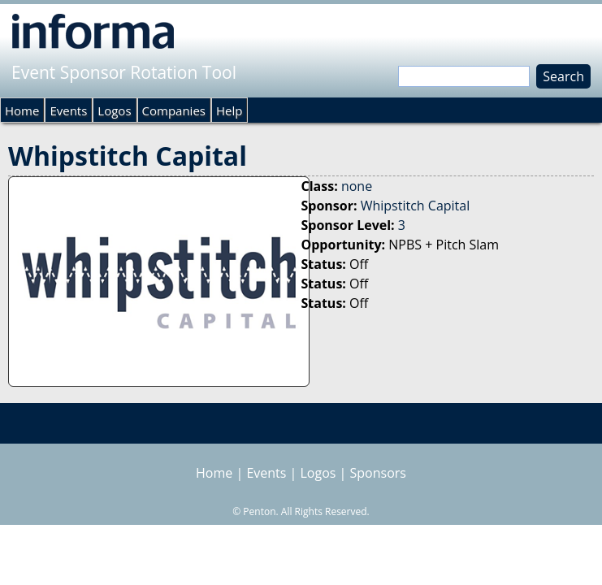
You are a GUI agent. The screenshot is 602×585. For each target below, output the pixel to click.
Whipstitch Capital (415, 205)
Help (229, 110)
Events (68, 110)
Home (22, 110)
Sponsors (378, 473)
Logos (114, 110)
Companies (174, 110)
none (356, 186)
